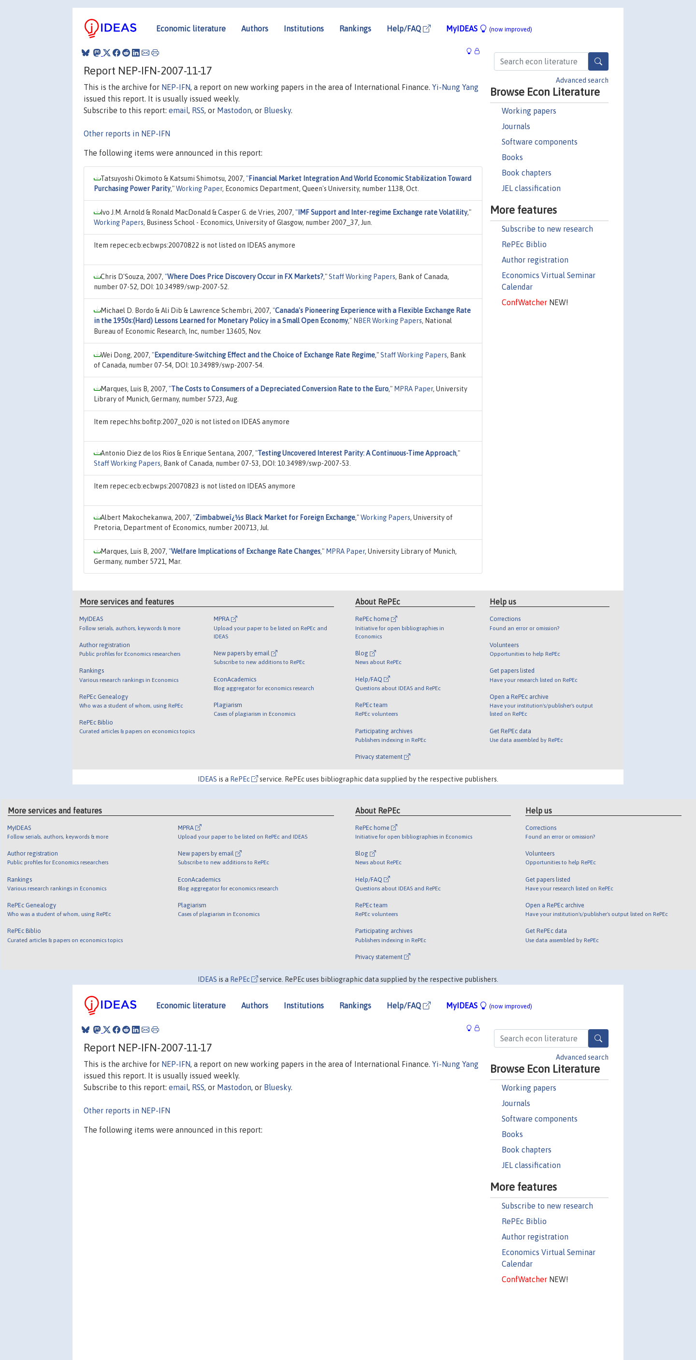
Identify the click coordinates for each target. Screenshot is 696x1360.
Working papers (529, 110)
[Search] (598, 61)
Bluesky (277, 110)
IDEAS (207, 779)
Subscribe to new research (547, 228)
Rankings (355, 28)
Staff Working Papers (362, 277)
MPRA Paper (413, 389)
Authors (254, 28)
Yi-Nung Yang (455, 87)
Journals (516, 126)
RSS (198, 110)
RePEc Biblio (524, 244)
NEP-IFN (175, 87)
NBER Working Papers (387, 321)
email (178, 110)
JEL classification (531, 188)
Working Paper (199, 188)
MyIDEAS (489, 28)
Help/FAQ (409, 28)
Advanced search (582, 80)
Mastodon (234, 110)
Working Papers (119, 222)
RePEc (244, 779)
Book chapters (526, 172)
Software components (540, 141)
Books (512, 157)
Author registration (535, 259)
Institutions (304, 28)
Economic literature (191, 28)
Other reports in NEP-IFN (127, 133)
